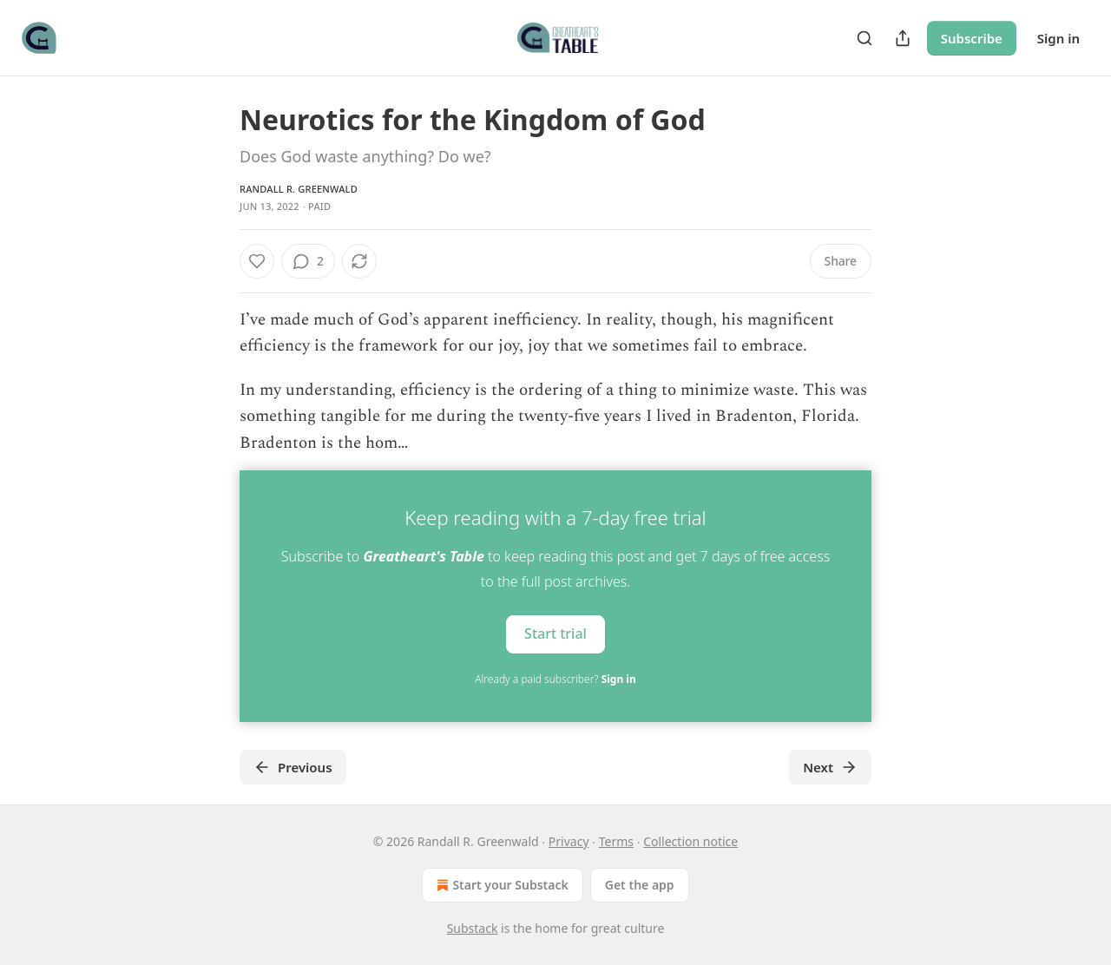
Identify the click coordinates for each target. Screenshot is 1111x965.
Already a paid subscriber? (555, 679)
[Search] (864, 38)
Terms (616, 841)
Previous (292, 767)
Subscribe (972, 38)
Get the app (639, 884)
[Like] (257, 261)
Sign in (1058, 38)
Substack (472, 928)
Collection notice (690, 841)
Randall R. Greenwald (299, 188)
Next (830, 767)
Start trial (555, 633)
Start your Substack (500, 885)
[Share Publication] (902, 38)
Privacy (569, 841)
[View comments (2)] (308, 261)
